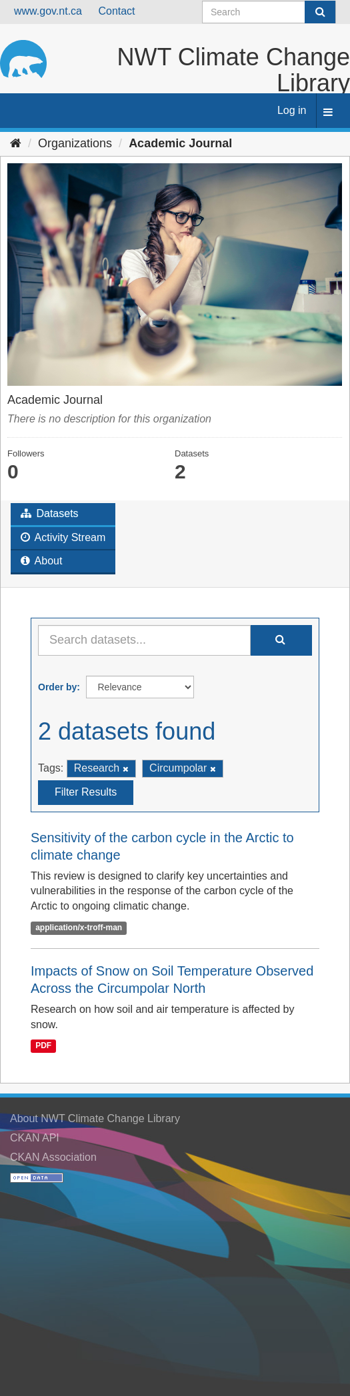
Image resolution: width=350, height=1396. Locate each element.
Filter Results (86, 792)
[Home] (15, 143)
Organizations (75, 143)
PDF (43, 1046)
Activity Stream (63, 537)
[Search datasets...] (144, 640)
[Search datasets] (269, 12)
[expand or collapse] (328, 113)
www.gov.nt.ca (48, 11)
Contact (116, 11)
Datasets (50, 513)
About (41, 560)
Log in (292, 110)
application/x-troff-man (78, 927)
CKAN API (34, 1137)
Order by (57, 687)
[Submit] (320, 12)
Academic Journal (180, 143)
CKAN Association (53, 1157)
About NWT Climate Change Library (95, 1118)
